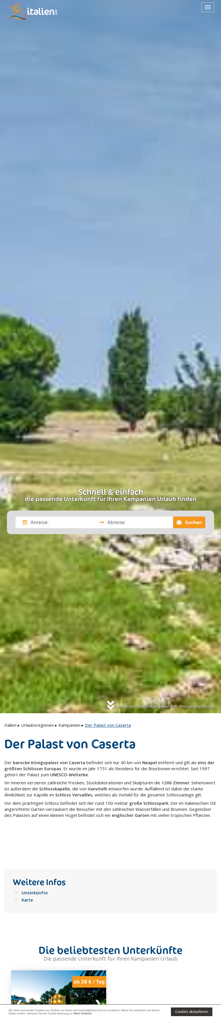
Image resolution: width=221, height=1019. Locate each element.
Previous (19, 978)
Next (98, 978)
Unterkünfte (35, 867)
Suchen (189, 522)
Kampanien (69, 725)
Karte (27, 874)
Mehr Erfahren (129, 1014)
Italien (10, 725)
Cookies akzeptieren (191, 1011)
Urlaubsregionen (37, 725)
